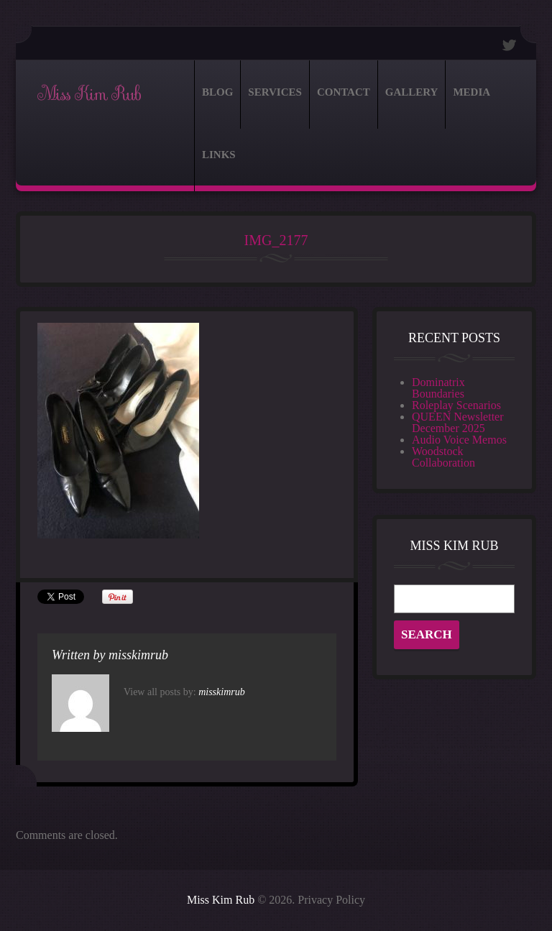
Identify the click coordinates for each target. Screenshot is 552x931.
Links (219, 154)
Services (275, 92)
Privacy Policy (331, 900)
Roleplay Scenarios (456, 405)
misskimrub (138, 655)
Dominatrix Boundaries (438, 388)
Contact (343, 92)
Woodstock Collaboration (443, 457)
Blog (217, 92)
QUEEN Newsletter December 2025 (458, 422)
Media (471, 92)
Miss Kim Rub (89, 94)
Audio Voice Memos (459, 440)
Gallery (411, 92)
